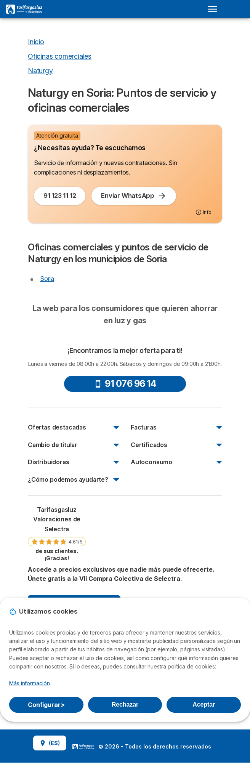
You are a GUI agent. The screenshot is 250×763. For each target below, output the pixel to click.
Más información (29, 683)
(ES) (50, 743)
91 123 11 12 (59, 195)
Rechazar (125, 704)
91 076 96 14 (125, 383)
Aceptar (203, 704)
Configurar (46, 704)
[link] (57, 533)
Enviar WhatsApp (134, 195)
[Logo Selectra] (24, 9)
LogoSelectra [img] (83, 746)
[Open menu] (215, 9)
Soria (47, 278)
